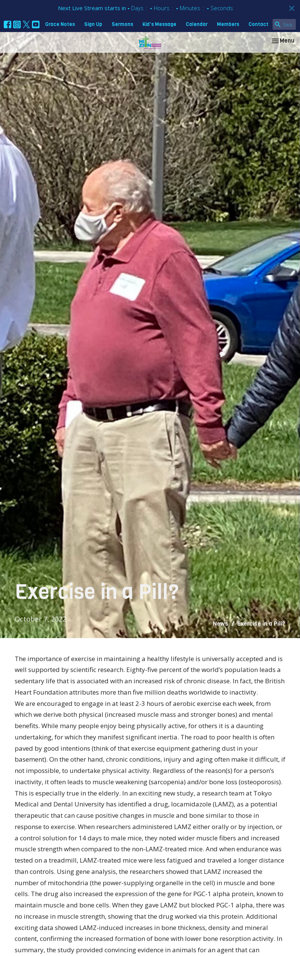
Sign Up (93, 24)
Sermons (122, 24)
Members (228, 24)
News (220, 624)
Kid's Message (159, 24)
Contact (258, 24)
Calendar (197, 24)
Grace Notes (60, 24)
